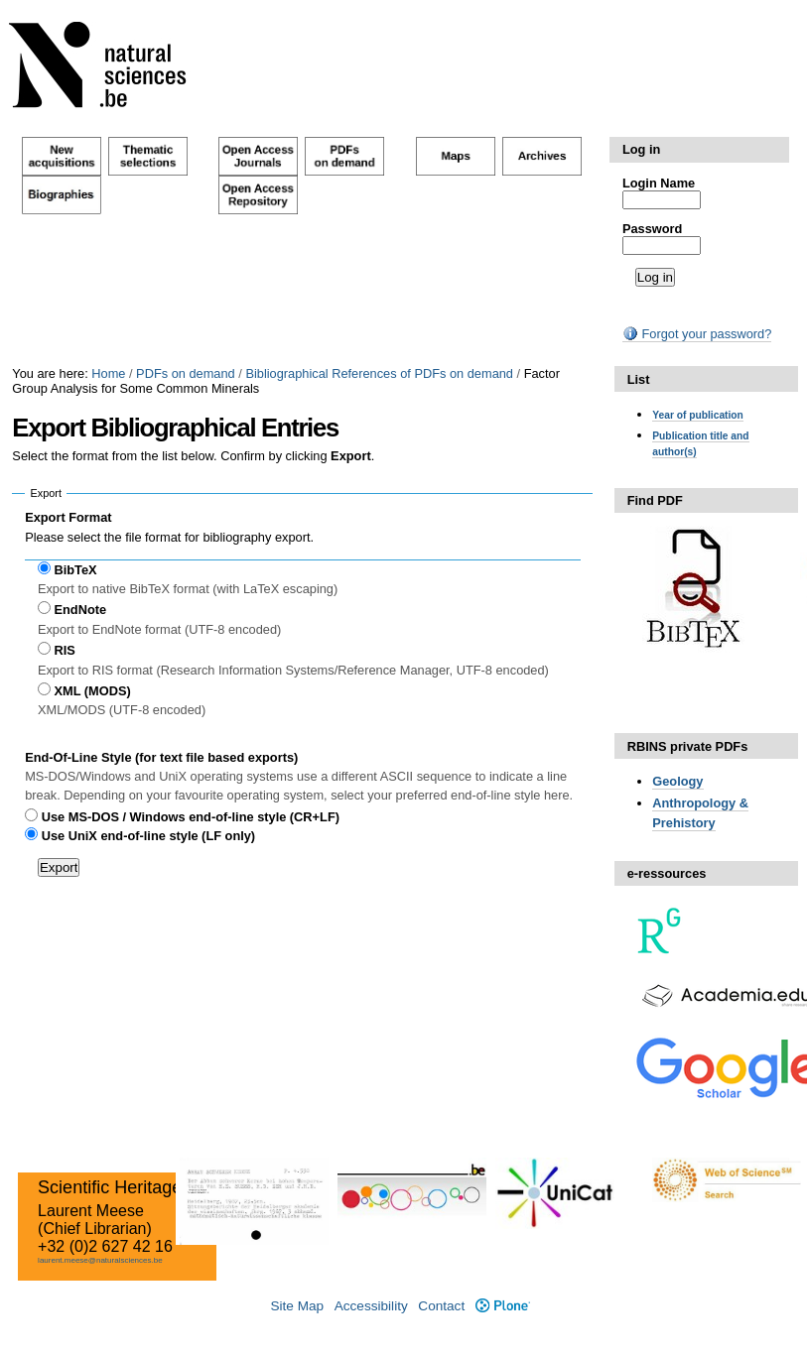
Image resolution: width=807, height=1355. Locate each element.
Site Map (297, 1305)
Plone (502, 1305)
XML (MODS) (93, 690)
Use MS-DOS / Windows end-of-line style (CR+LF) (190, 816)
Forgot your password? (696, 333)
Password (652, 228)
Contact (441, 1305)
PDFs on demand (185, 373)
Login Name (658, 183)
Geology (677, 781)
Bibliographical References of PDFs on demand (379, 373)
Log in (641, 149)
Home (108, 373)
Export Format (68, 517)
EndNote (81, 609)
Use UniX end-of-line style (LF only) (148, 835)
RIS (65, 650)
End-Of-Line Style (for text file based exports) (161, 757)
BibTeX (76, 569)
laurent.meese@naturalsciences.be (100, 1260)
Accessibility (371, 1305)
